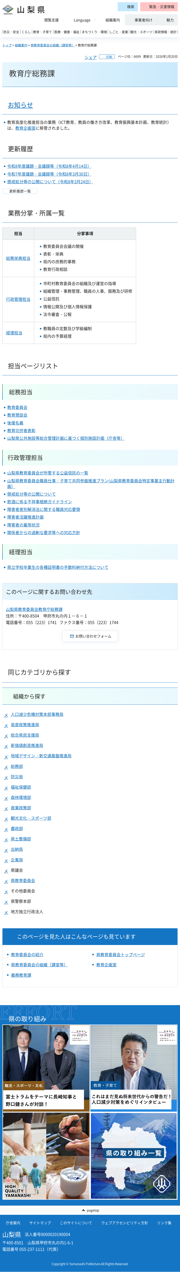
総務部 (17, 766)
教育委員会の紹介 (27, 954)
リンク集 (164, 1223)
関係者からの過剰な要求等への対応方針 (43, 532)
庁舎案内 (13, 1223)
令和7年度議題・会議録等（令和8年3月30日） (49, 174)
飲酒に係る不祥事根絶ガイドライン (39, 502)
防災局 (17, 776)
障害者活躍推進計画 (25, 517)
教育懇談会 (17, 415)
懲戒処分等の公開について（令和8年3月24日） (50, 182)
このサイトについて (76, 1223)
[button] (159, 6)
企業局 (17, 860)
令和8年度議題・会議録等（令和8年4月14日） (49, 166)
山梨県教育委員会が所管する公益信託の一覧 (47, 473)
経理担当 (14, 333)
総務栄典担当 (18, 258)
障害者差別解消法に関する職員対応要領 (43, 509)
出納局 (17, 849)
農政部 (17, 828)
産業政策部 (21, 808)
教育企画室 (25, 128)
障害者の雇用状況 (23, 525)
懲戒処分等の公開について (31, 494)
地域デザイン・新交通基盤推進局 (41, 756)
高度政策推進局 (25, 724)
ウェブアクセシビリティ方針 (124, 1223)
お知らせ (20, 104)
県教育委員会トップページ (120, 954)
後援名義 (15, 423)
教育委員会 (17, 407)
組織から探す (29, 696)
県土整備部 (21, 839)
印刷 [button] (109, 57)
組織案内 (21, 45)
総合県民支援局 (25, 735)
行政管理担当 (18, 299)
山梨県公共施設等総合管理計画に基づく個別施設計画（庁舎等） (66, 438)
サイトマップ (40, 1223)
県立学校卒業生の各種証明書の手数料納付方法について (57, 567)
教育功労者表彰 (21, 430)
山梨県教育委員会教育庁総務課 (34, 609)
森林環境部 (21, 797)
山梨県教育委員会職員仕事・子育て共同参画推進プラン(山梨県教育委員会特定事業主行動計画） (91, 483)
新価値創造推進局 (27, 745)
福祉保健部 (21, 787)
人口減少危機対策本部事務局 (37, 714)
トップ (7, 45)
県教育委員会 (23, 880)
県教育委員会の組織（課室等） (53, 45)
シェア (91, 57)
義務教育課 (21, 975)
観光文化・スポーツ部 (31, 818)
